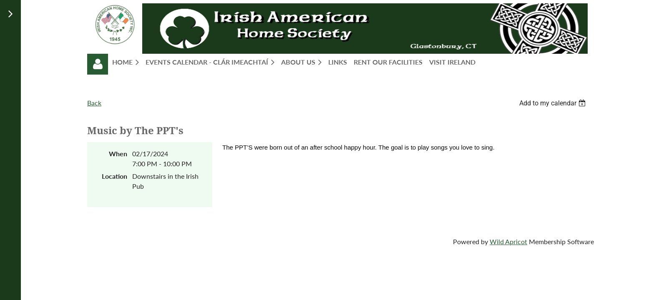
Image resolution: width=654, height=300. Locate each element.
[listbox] (553, 103)
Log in (97, 64)
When (118, 154)
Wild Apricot (508, 241)
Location (114, 176)
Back (94, 103)
